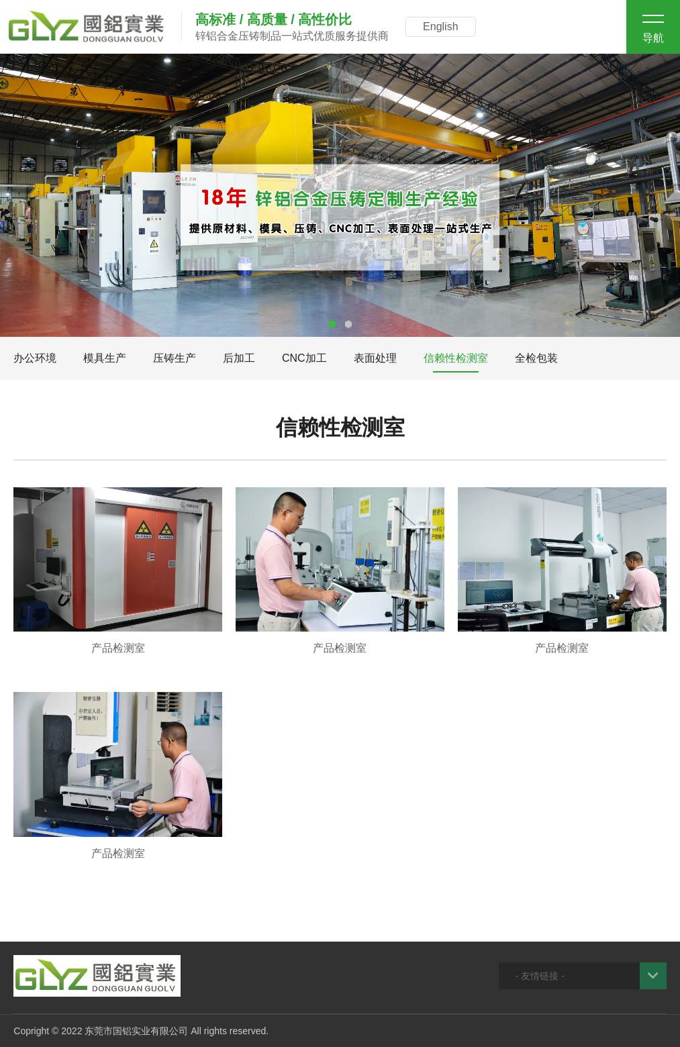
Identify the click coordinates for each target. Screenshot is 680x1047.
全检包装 (536, 358)
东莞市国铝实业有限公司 (136, 1031)
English (440, 26)
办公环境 (34, 358)
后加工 (239, 358)
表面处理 (375, 358)
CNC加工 (304, 358)
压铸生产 (174, 358)
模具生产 (104, 358)
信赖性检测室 (456, 358)
